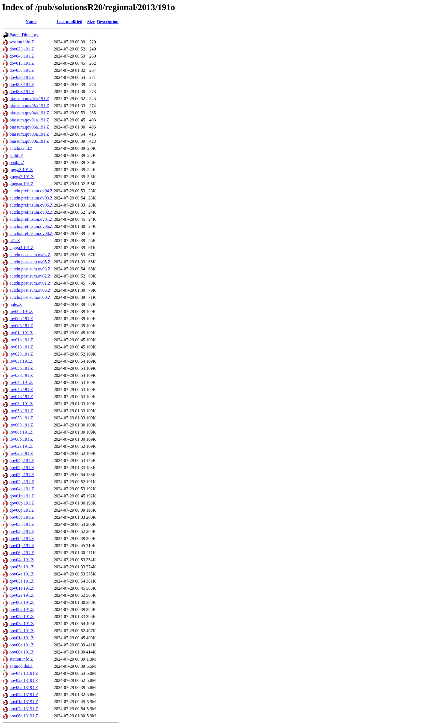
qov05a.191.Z (22, 567)
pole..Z (16, 304)
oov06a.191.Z (22, 652)
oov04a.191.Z (22, 574)
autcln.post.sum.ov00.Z (30, 297)
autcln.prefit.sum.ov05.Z (31, 205)
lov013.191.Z (21, 347)
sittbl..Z (16, 155)
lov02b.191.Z (21, 453)
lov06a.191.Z (21, 432)
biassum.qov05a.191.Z (29, 105)
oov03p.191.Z (22, 524)
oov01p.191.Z (22, 545)
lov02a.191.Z (21, 446)
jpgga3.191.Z (21, 169)
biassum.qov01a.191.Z (29, 120)
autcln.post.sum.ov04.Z (30, 254)
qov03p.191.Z (22, 474)
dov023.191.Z (22, 49)
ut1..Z (15, 240)
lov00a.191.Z (21, 311)
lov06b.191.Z (21, 439)
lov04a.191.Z (21, 382)
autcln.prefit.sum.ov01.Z (31, 219)
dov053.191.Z (22, 70)
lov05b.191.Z (21, 410)
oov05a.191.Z (22, 616)
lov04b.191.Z (21, 389)
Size (91, 21)
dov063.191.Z (22, 91)
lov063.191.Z (21, 425)
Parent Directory (24, 34)
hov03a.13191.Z (24, 708)
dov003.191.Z (22, 84)
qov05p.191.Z (22, 467)
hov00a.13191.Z (24, 687)
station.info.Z (21, 659)
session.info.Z (22, 42)
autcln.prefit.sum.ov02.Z (31, 212)
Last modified (69, 21)
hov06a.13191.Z (24, 716)
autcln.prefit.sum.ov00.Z (31, 233)
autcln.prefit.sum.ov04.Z (31, 191)
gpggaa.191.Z (22, 183)
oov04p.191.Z (22, 489)
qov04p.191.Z (22, 460)
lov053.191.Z (21, 418)
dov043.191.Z (22, 56)
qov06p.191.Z (22, 503)
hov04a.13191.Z (24, 673)
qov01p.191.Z (22, 496)
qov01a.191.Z (22, 588)
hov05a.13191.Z (24, 694)
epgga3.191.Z (22, 247)
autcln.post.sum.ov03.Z (30, 269)
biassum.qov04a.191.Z (29, 113)
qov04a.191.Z (22, 559)
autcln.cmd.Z (21, 148)
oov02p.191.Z (22, 531)
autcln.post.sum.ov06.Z (30, 290)
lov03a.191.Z (21, 361)
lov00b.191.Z (21, 318)
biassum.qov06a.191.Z (29, 127)
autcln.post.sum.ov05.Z (30, 261)
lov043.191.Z (21, 396)
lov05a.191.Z (21, 403)
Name (31, 21)
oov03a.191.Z (22, 623)
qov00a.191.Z (22, 609)
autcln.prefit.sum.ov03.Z (31, 198)
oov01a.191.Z (22, 637)
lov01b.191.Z (21, 340)
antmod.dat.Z (21, 666)
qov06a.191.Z (22, 602)
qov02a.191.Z (22, 595)
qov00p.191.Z (22, 510)
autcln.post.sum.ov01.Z (30, 283)
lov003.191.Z (21, 325)
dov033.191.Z (22, 77)
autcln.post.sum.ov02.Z (30, 276)
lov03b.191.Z (21, 368)
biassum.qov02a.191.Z (29, 98)
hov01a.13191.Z (24, 701)
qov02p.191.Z (22, 481)
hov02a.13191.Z (24, 680)
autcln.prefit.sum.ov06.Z (31, 226)
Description (108, 21)
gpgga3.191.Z (22, 176)
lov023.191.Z (21, 354)
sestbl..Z (17, 162)
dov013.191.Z (22, 63)
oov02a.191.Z (22, 630)
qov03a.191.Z (22, 581)
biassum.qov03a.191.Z (29, 134)
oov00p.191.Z (22, 538)
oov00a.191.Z (22, 645)
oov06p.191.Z (22, 552)
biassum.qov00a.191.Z (29, 141)
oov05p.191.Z (22, 517)
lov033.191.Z (21, 375)
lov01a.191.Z (21, 332)
